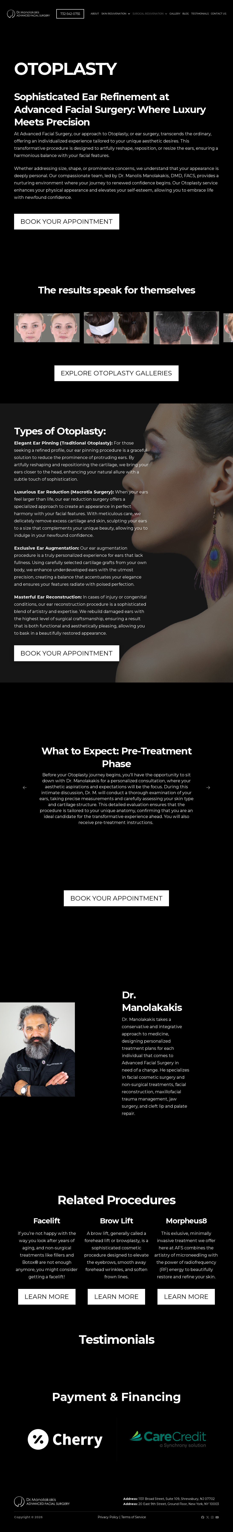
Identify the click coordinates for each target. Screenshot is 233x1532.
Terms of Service (133, 1517)
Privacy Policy (108, 1517)
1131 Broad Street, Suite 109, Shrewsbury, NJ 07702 (176, 1499)
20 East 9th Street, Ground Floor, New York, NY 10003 (178, 1504)
